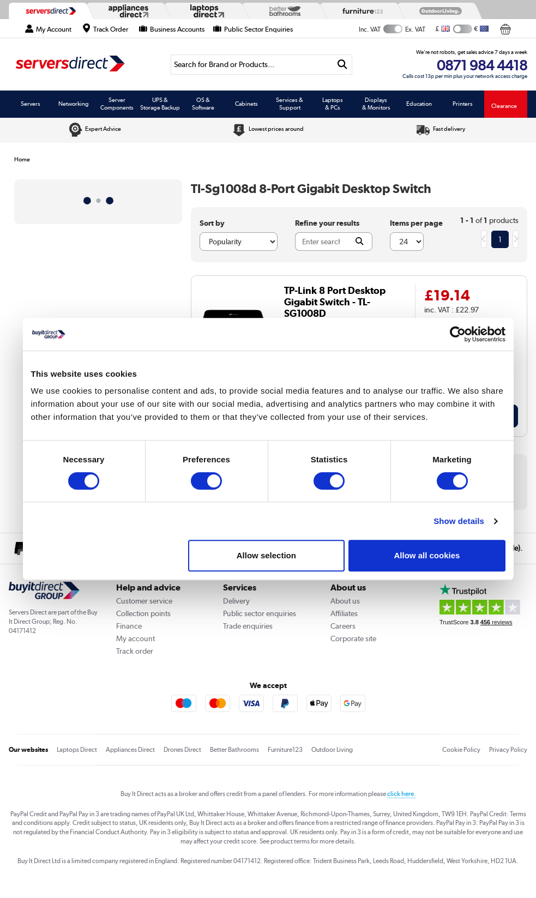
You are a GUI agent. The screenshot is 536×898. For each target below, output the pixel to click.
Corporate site (353, 638)
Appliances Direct (130, 750)
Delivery (236, 600)
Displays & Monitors (376, 103)
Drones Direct (182, 750)
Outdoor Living (332, 750)
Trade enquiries (248, 626)
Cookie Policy (461, 750)
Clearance (504, 106)
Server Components (117, 103)
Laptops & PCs (332, 103)
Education (419, 103)
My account (135, 638)
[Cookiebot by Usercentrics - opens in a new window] (457, 334)
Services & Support (289, 103)
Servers (30, 103)
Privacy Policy (508, 750)
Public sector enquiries (259, 613)
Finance (129, 626)
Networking (73, 103)
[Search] (252, 65)
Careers (343, 626)
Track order (134, 651)
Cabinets (246, 103)
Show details (458, 521)
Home (22, 159)
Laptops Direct (77, 750)
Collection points (143, 613)
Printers (463, 103)
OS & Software (203, 103)
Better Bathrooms (234, 750)
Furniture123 (285, 750)
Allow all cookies (427, 555)
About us (345, 600)
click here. (401, 794)
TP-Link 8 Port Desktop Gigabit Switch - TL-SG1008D (335, 302)
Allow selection (266, 555)
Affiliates (344, 613)
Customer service (144, 600)
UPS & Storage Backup (160, 103)
